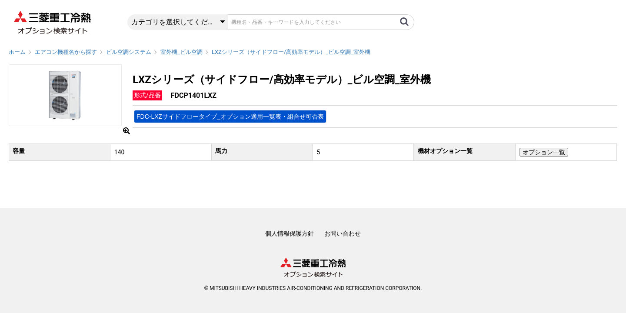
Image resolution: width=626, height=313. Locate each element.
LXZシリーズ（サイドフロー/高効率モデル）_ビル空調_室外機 (291, 52)
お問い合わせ (342, 233)
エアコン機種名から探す (66, 52)
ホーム (17, 52)
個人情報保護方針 (289, 233)
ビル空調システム (128, 52)
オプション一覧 (544, 152)
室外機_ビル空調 (181, 52)
